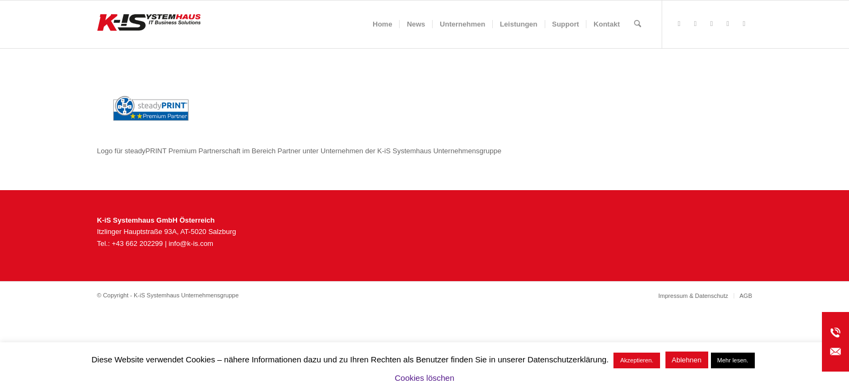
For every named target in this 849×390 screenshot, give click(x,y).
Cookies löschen (424, 377)
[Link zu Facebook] (679, 24)
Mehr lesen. (732, 360)
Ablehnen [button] (687, 360)
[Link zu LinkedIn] (744, 24)
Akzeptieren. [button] (636, 360)
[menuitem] (382, 24)
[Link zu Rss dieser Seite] (695, 24)
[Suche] (637, 24)
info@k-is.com (190, 243)
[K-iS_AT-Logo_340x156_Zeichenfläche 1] (149, 24)
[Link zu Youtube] (728, 24)
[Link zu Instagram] (711, 24)
